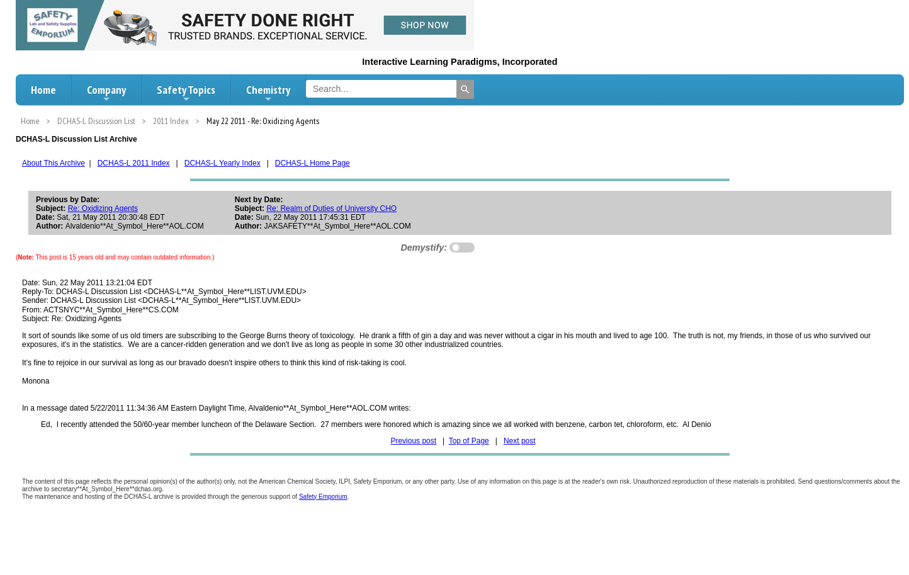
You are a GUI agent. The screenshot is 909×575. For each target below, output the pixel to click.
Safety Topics (186, 93)
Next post (520, 440)
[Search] (465, 89)
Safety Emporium (323, 496)
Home (43, 90)
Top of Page (469, 440)
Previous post (413, 440)
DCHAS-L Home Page (312, 163)
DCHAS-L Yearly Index (222, 163)
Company (106, 93)
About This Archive (53, 163)
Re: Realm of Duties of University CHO (331, 208)
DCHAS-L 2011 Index (134, 163)
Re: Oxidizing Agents (103, 208)
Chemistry (268, 93)
